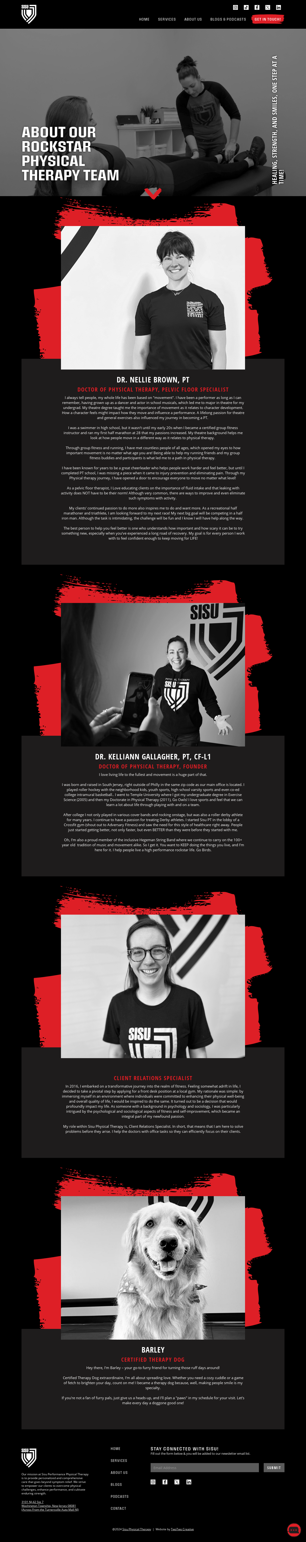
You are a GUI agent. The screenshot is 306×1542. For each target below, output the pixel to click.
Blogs (116, 1484)
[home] (29, 14)
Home (144, 19)
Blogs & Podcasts (228, 19)
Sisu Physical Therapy (136, 1529)
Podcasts (120, 1496)
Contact (118, 1508)
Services (167, 19)
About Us (193, 19)
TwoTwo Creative (182, 1529)
